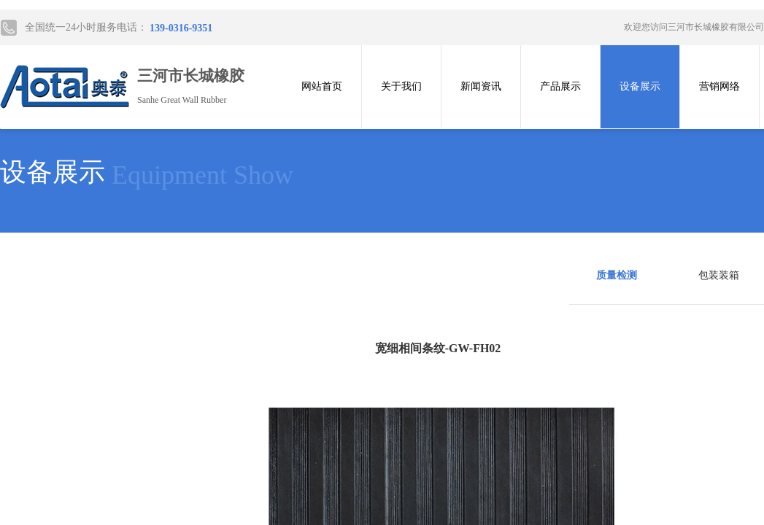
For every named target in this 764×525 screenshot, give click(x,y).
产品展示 (560, 86)
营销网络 (719, 86)
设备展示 (640, 86)
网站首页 (321, 86)
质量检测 (616, 275)
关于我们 (401, 86)
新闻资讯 (480, 86)
